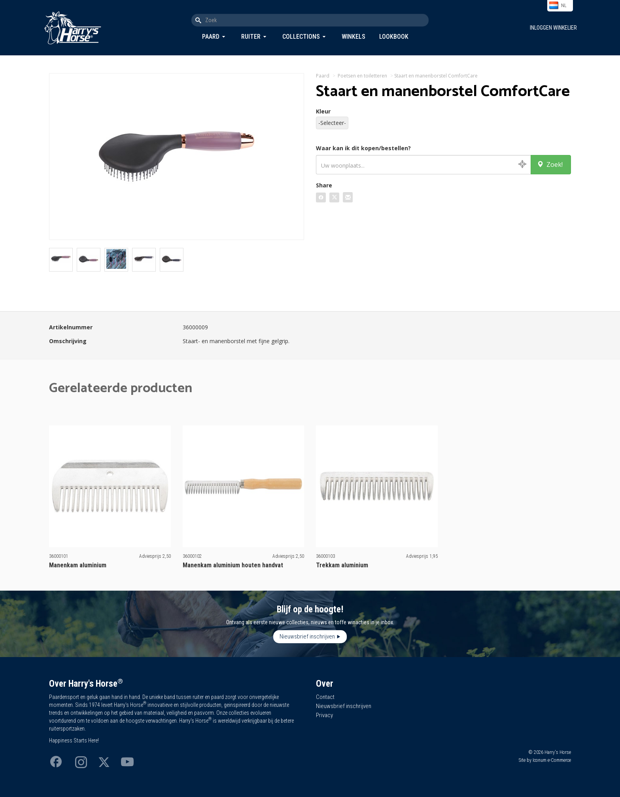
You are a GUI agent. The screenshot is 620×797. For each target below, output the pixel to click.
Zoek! (550, 164)
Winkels (353, 36)
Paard (210, 36)
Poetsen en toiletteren (362, 75)
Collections (301, 36)
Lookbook (393, 36)
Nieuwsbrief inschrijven (307, 636)
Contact (325, 697)
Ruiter (251, 36)
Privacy (324, 715)
